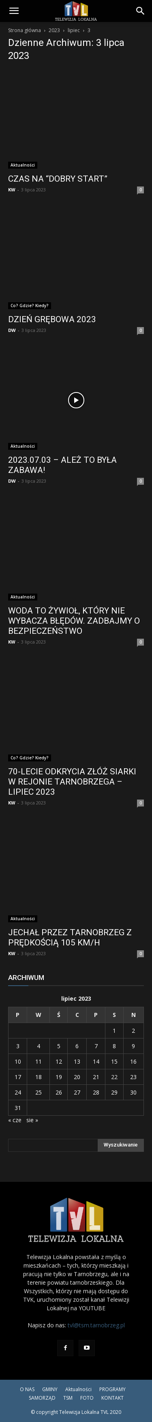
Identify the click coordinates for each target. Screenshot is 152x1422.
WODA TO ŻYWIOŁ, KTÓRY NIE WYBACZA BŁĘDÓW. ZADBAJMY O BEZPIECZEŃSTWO (74, 621)
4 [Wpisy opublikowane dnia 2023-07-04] (38, 1046)
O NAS (27, 1389)
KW (11, 189)
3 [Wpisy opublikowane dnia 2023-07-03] (17, 1046)
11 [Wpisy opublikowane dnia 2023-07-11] (38, 1061)
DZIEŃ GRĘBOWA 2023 (52, 319)
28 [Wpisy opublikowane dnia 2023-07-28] (96, 1092)
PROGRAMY (112, 1389)
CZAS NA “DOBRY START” (57, 179)
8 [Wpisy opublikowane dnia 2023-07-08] (114, 1046)
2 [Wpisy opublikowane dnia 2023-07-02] (133, 1030)
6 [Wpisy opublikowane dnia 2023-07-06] (77, 1046)
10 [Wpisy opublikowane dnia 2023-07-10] (18, 1061)
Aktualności (23, 165)
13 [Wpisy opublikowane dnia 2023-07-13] (77, 1061)
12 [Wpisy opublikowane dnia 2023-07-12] (59, 1061)
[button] (14, 11)
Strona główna (24, 30)
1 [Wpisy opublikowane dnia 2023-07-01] (114, 1030)
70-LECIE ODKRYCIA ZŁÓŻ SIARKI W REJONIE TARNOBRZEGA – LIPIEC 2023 (72, 782)
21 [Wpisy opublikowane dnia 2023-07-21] (96, 1077)
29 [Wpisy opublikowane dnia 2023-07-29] (114, 1092)
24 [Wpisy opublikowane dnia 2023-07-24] (18, 1092)
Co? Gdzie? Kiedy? (30, 305)
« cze (14, 1120)
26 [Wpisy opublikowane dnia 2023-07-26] (59, 1092)
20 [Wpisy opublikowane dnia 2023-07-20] (77, 1077)
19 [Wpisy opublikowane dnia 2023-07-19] (59, 1077)
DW (12, 330)
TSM (68, 1397)
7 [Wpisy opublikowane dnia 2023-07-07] (96, 1046)
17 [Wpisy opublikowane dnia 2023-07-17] (18, 1077)
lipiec (74, 30)
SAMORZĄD (42, 1397)
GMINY (50, 1389)
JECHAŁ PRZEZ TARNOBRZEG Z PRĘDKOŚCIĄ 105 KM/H (70, 937)
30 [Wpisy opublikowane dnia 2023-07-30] (133, 1092)
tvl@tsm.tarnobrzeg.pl (96, 1325)
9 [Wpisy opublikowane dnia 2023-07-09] (133, 1046)
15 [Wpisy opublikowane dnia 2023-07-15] (114, 1061)
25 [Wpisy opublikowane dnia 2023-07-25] (38, 1092)
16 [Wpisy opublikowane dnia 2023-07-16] (133, 1061)
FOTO (87, 1397)
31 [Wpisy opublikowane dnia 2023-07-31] (18, 1108)
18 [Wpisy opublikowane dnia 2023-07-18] (38, 1077)
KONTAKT (112, 1397)
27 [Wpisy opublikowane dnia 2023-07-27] (77, 1092)
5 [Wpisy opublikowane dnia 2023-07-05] (58, 1046)
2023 (54, 30)
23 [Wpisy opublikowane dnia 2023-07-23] (133, 1077)
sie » (32, 1120)
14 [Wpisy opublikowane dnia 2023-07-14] (96, 1061)
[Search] (140, 11)
